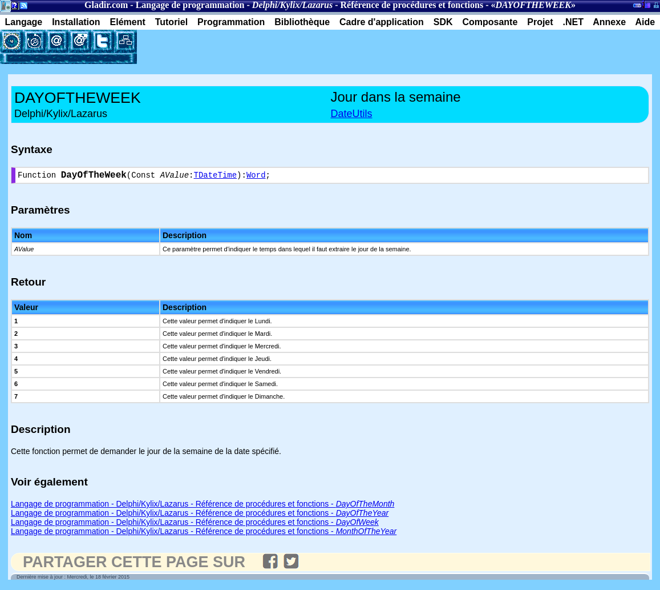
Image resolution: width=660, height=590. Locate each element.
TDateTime (215, 176)
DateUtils (351, 113)
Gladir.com (106, 5)
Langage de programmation (190, 5)
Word (256, 176)
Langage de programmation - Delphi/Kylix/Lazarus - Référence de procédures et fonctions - (202, 506)
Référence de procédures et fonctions (412, 5)
